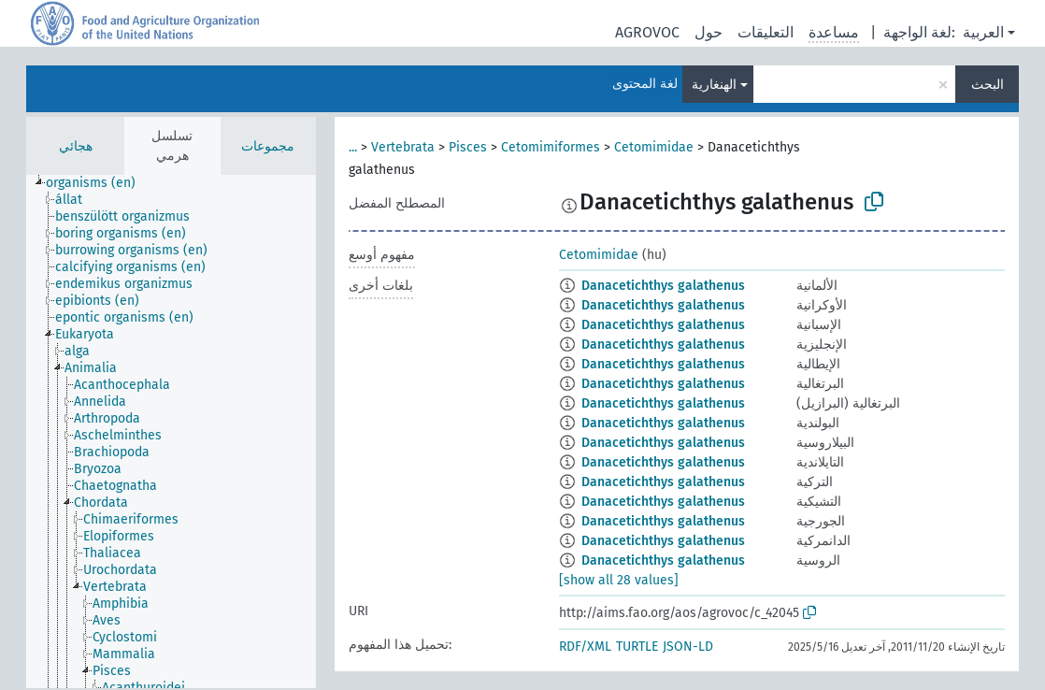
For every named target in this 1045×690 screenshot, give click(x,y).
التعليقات (765, 32)
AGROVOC (647, 32)
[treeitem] (98, 183)
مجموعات (267, 146)
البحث (987, 85)
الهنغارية (714, 85)
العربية (983, 32)
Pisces (468, 147)
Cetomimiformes (550, 147)
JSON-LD (688, 646)
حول (708, 32)
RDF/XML (585, 646)
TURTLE (637, 646)
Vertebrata (403, 147)
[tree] (171, 431)
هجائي (76, 146)
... (353, 147)
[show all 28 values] (619, 580)
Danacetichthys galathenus (663, 286)
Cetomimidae (654, 147)
